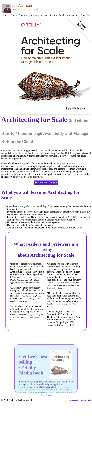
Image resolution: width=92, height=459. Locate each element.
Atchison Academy (38, 15)
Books (14, 15)
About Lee (86, 15)
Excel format (46, 395)
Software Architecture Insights (64, 15)
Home (5, 15)
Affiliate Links (85, 400)
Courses (23, 15)
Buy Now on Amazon (46, 182)
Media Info (74, 400)
